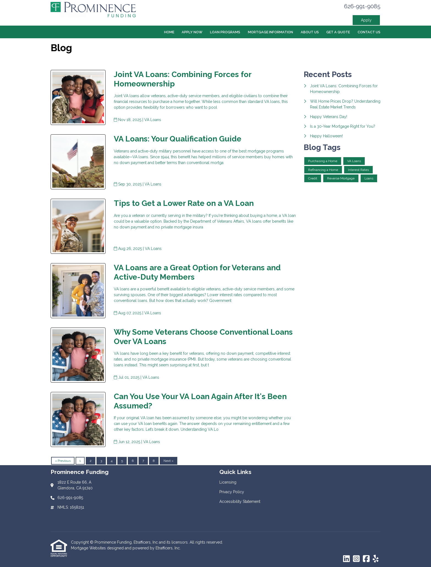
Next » (168, 461)
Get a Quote (338, 32)
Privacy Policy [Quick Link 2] (231, 492)
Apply (366, 20)
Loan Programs (225, 32)
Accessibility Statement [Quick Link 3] (239, 501)
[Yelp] (375, 559)
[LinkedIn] (346, 559)
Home (169, 32)
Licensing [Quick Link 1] (227, 482)
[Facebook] (366, 559)
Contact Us (369, 32)
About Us (310, 32)
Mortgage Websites (89, 548)
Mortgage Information (270, 32)
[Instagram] (356, 559)
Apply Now (192, 32)
